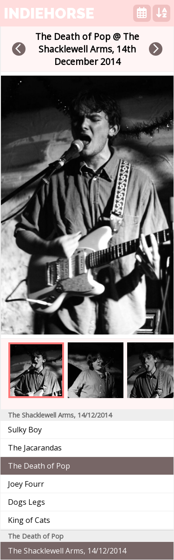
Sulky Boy (25, 430)
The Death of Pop (39, 466)
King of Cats (29, 520)
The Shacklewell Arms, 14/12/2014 (67, 551)
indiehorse (49, 13)
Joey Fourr (26, 484)
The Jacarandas (35, 448)
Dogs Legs (26, 502)
